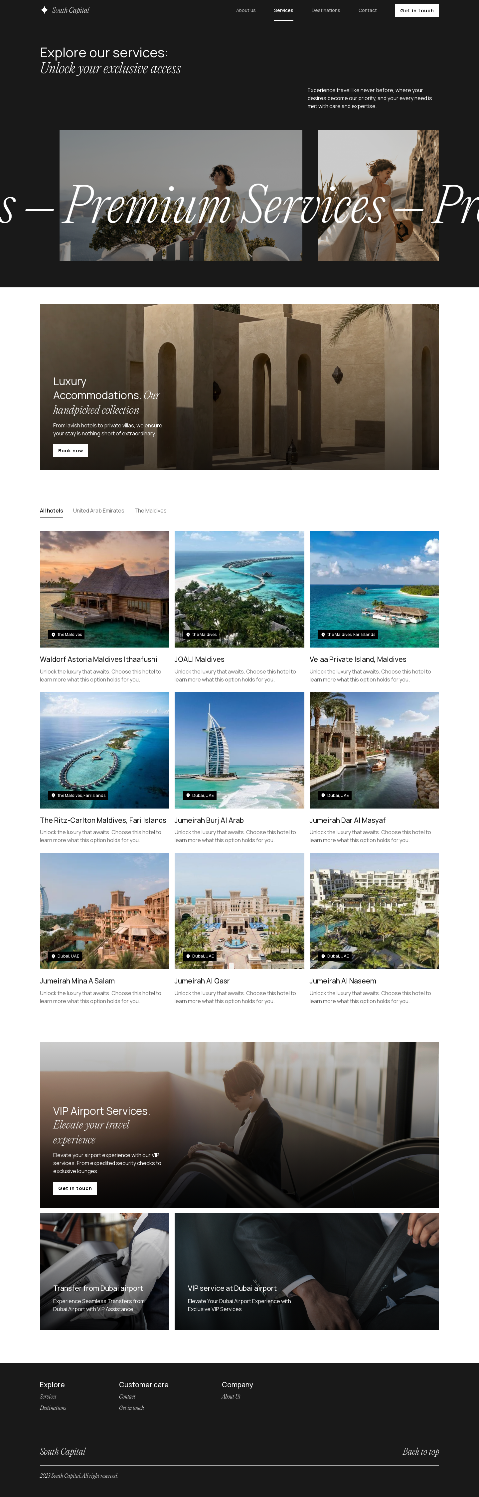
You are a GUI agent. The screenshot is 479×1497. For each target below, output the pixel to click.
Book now (70, 450)
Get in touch (417, 10)
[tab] (51, 511)
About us (246, 10)
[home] (65, 10)
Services (283, 10)
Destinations (326, 10)
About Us (231, 1397)
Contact (368, 10)
